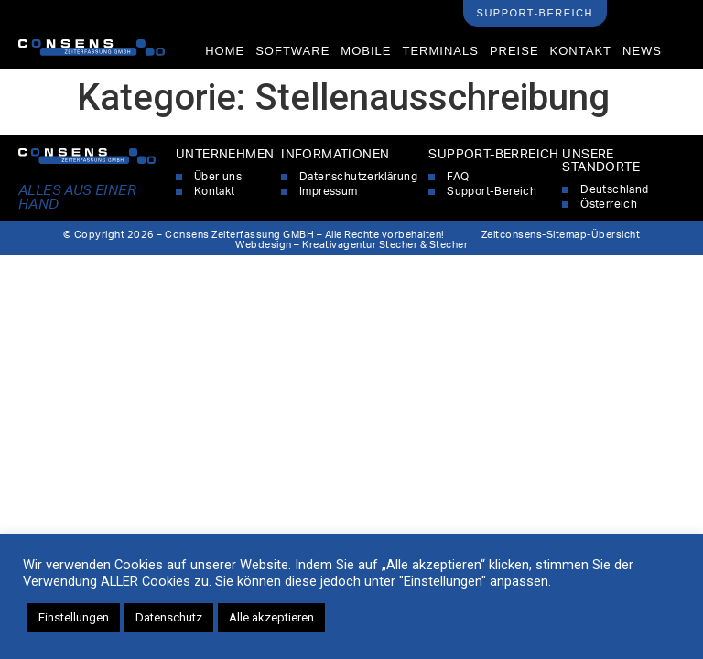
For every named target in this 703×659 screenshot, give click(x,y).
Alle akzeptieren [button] (271, 617)
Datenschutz (168, 617)
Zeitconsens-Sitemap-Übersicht (561, 235)
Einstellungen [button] (73, 617)
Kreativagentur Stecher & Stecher (385, 245)
